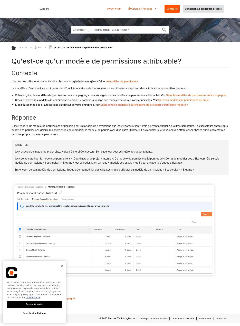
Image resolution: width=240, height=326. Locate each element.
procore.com (114, 8)
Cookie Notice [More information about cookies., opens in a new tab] (33, 297)
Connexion (221, 318)
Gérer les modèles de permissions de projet (183, 100)
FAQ (38, 47)
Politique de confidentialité (153, 318)
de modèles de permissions (122, 81)
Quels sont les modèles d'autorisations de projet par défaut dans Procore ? (144, 104)
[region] (34, 292)
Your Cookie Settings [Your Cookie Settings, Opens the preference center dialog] (34, 313)
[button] (164, 29)
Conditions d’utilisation (183, 318)
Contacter (172, 8)
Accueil (23, 47)
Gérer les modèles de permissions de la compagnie (196, 95)
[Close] (62, 265)
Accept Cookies (34, 304)
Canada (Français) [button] (141, 8)
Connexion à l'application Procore (203, 8)
